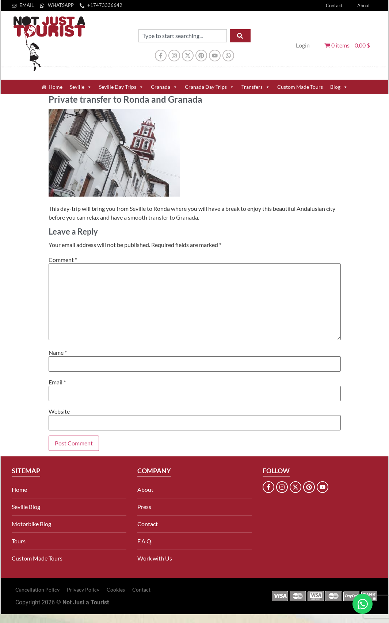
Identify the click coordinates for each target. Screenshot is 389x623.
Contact (334, 5)
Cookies (116, 589)
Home (55, 87)
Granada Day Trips (209, 87)
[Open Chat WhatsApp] (362, 604)
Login (303, 45)
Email (57, 382)
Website (59, 411)
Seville (81, 87)
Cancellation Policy (37, 589)
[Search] (240, 35)
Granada (164, 87)
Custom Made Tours (300, 87)
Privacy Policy (83, 589)
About (363, 5)
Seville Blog (26, 506)
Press (144, 506)
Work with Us (154, 558)
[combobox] (182, 35)
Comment (63, 260)
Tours (19, 540)
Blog (339, 87)
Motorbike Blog (31, 523)
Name (58, 353)
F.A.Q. (144, 540)
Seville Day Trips (121, 87)
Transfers (255, 87)
